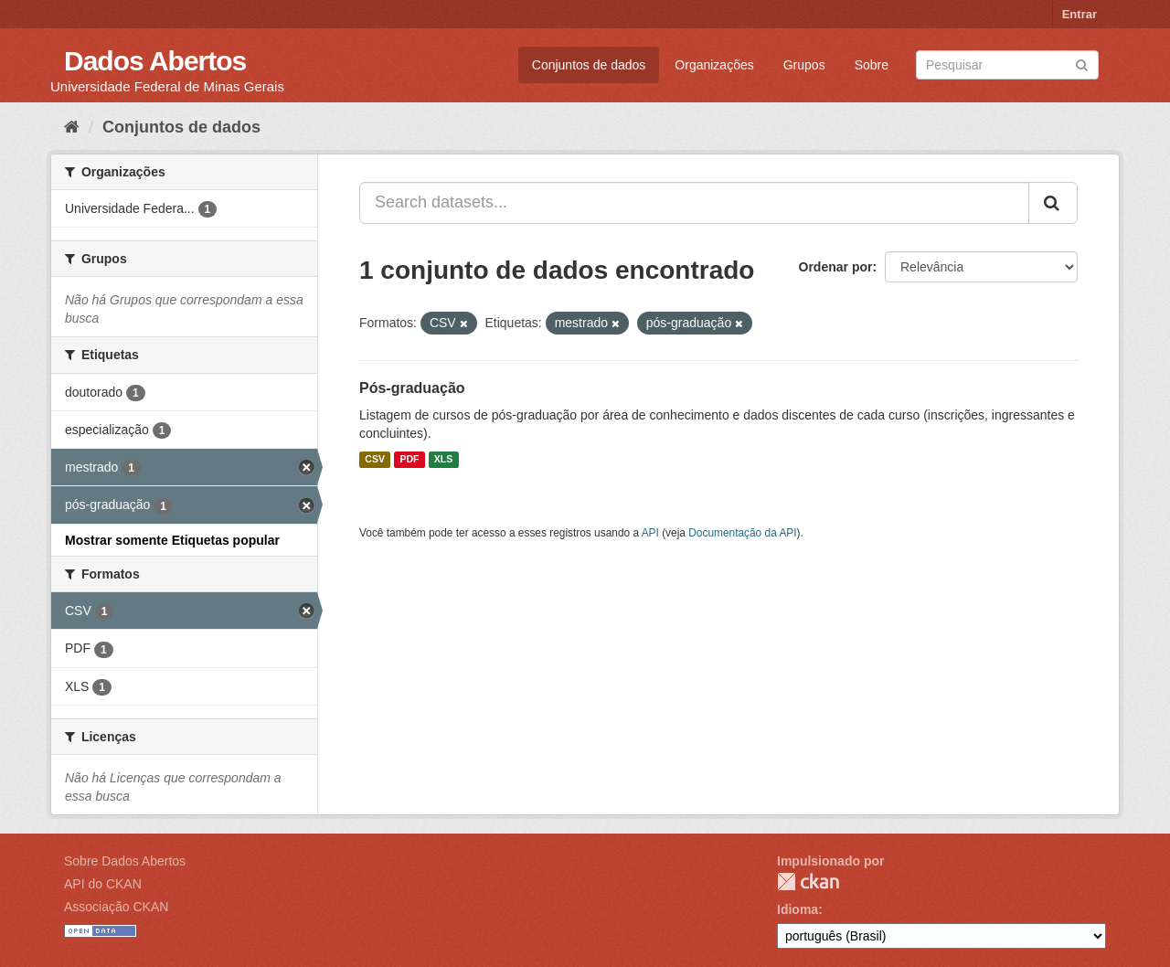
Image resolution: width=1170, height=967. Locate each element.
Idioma (797, 909)
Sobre (871, 65)
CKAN (808, 881)
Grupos (804, 65)
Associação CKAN (116, 906)
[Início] (72, 127)
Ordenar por (836, 267)
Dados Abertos (155, 61)
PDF (409, 459)
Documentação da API (742, 532)
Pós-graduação (412, 388)
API (650, 532)
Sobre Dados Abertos (125, 861)
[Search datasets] (1007, 65)
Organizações (714, 65)
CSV (375, 459)
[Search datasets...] (694, 203)
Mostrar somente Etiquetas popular (172, 540)
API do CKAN (103, 884)
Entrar (1079, 14)
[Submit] (1082, 63)
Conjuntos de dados (589, 65)
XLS (443, 459)
